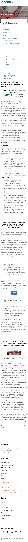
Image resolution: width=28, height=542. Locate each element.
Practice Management (7, 465)
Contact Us (4, 454)
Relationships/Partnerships (10, 38)
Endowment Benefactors (12, 59)
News (4, 35)
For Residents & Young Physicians (11, 490)
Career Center (5, 476)
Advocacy (4, 473)
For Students (5, 487)
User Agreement (6, 515)
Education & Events (7, 468)
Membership (6, 32)
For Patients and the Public (9, 493)
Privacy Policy (5, 518)
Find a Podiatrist (6, 482)
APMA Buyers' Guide (7, 510)
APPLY (14, 293)
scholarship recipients (16, 120)
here (20, 319)
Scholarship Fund (10, 49)
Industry (3, 502)
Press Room (4, 507)
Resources (4, 470)
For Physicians (5, 485)
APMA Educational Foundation (12, 43)
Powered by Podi (11, 539)
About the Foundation (11, 46)
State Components (9, 40)
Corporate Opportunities (11, 68)
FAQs (2, 513)
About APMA (5, 463)
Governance (6, 29)
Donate (8, 52)
